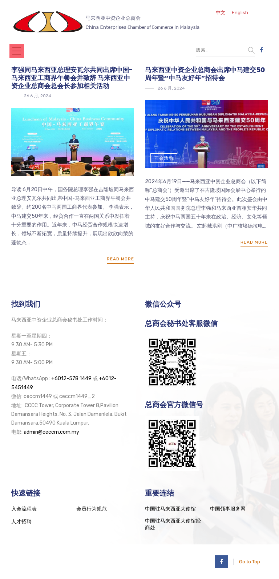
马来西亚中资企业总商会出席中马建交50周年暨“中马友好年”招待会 (205, 73)
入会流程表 (24, 509)
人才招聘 (21, 522)
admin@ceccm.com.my (51, 432)
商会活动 (30, 165)
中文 (220, 12)
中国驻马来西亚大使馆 (170, 509)
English (240, 12)
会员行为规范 (91, 509)
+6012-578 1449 (71, 378)
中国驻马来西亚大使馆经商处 (173, 524)
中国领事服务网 (228, 509)
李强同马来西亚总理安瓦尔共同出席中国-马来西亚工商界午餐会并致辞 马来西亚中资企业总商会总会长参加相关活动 (72, 77)
